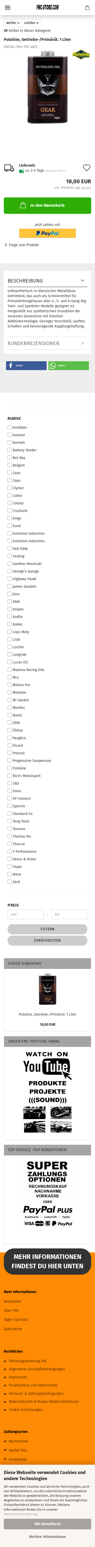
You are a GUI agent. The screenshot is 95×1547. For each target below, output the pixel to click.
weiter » (13, 23)
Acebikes (17, 427)
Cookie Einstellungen (26, 1410)
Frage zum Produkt (24, 245)
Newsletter (12, 1301)
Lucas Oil (18, 662)
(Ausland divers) (55, 170)
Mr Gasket (18, 700)
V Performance (22, 851)
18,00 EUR (47, 1024)
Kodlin (15, 616)
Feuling (16, 556)
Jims (14, 594)
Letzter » (31, 23)
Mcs (13, 677)
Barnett (16, 442)
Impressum (18, 1377)
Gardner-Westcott (25, 563)
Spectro (16, 806)
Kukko (15, 624)
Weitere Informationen (47, 1537)
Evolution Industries (26, 533)
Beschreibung (25, 281)
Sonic (15, 791)
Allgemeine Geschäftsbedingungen (37, 1369)
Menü (7, 7)
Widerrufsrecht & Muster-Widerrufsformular (44, 1402)
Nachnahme (18, 1441)
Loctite (16, 647)
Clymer (16, 488)
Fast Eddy (18, 548)
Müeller (16, 707)
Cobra (15, 495)
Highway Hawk (22, 579)
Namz (15, 715)
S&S (13, 783)
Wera (14, 874)
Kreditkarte (18, 1459)
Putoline (17, 768)
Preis (13, 905)
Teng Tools (18, 821)
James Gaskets (22, 586)
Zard (14, 882)
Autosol (16, 435)
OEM (14, 722)
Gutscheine (13, 1329)
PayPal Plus (18, 1450)
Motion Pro (19, 685)
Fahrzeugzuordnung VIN (27, 1361)
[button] (26, 365)
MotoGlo (17, 692)
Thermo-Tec (19, 836)
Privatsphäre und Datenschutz (33, 1385)
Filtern (48, 929)
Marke (14, 418)
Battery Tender (22, 450)
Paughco (17, 738)
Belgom (16, 465)
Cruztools (18, 510)
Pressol (16, 753)
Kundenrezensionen (34, 343)
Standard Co (20, 813)
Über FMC (11, 1310)
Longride (17, 654)
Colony (16, 503)
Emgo (14, 518)
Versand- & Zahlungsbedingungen (36, 1393)
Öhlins (15, 730)
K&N (14, 601)
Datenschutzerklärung (20, 1514)
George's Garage (23, 571)
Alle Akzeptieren (47, 1524)
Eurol (14, 526)
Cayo (14, 473)
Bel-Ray (16, 457)
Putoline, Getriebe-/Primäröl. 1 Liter (47, 1014)
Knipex (16, 609)
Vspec (15, 866)
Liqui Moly (18, 632)
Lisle (14, 639)
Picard (15, 745)
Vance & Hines (22, 859)
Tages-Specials (16, 1320)
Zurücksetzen (47, 940)
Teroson (16, 829)
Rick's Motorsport (24, 775)
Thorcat (16, 844)
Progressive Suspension (29, 760)
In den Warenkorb (42, 205)
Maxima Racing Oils (26, 669)
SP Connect (19, 798)
